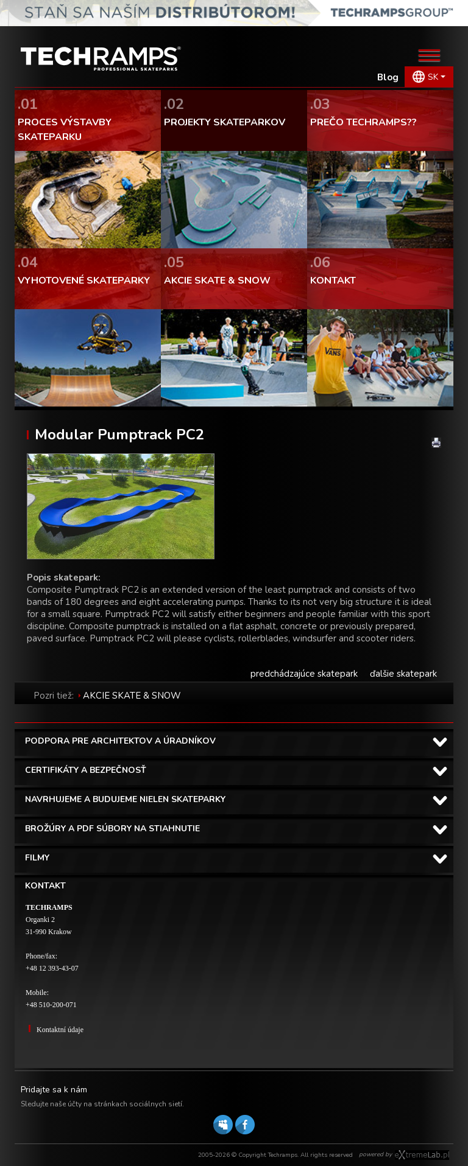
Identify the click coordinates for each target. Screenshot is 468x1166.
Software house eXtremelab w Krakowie (422, 1155)
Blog (388, 77)
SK (433, 77)
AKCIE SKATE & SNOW (132, 695)
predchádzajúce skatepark (304, 674)
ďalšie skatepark (403, 674)
